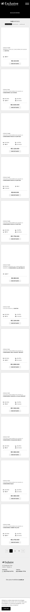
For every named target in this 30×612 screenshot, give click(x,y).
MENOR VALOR (15, 24)
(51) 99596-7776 (22, 570)
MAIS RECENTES (8, 24)
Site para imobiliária (15, 579)
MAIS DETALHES (15, 63)
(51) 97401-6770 (8, 570)
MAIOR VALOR (22, 24)
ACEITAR (6, 608)
